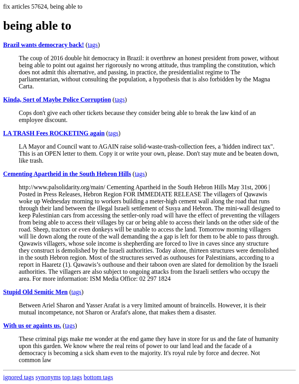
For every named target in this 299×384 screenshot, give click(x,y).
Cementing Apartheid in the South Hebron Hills (67, 173)
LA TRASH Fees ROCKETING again (53, 133)
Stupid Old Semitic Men (35, 292)
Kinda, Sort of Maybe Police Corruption (57, 99)
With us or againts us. (32, 325)
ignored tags (18, 377)
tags (93, 44)
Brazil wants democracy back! (43, 44)
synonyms (48, 377)
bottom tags (98, 377)
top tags (72, 377)
